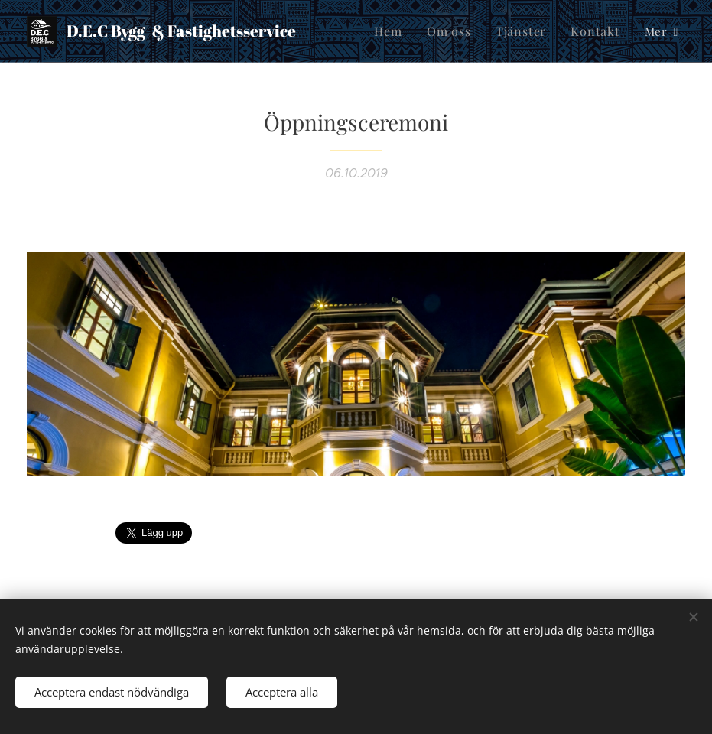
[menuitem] (400, 31)
